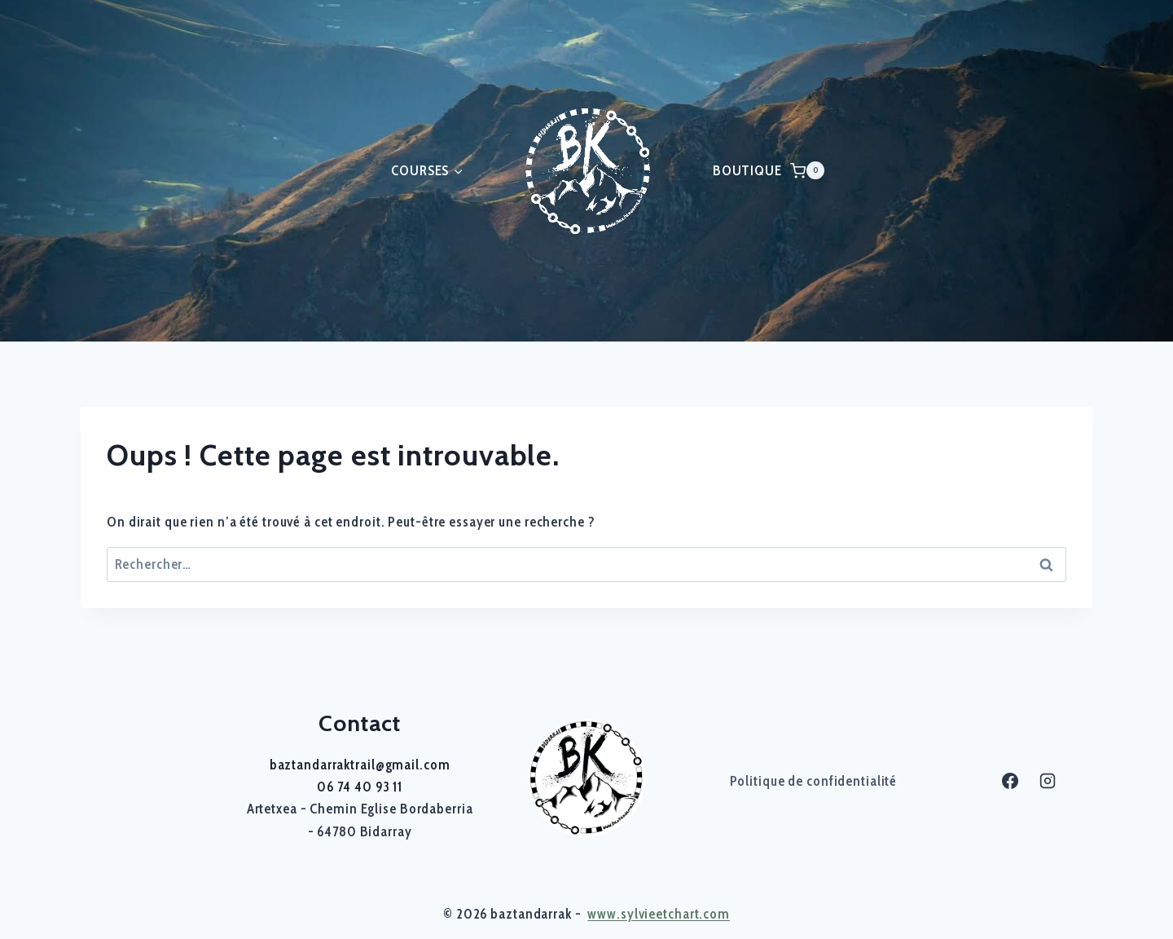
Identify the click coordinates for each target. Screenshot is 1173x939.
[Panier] (807, 170)
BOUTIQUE (747, 170)
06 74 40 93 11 (359, 786)
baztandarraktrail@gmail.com (360, 764)
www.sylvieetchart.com (658, 914)
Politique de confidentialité (814, 781)
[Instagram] (1047, 781)
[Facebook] (1010, 781)
